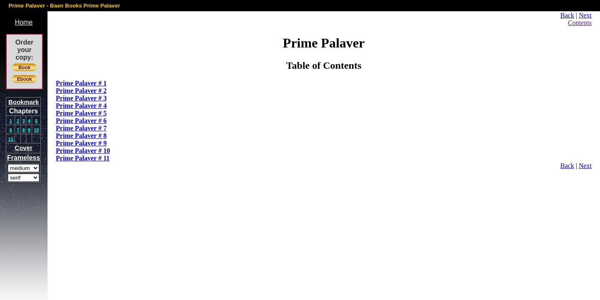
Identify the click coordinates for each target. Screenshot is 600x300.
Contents (580, 22)
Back (567, 15)
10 (36, 130)
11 (10, 139)
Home (24, 22)
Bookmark (23, 101)
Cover (23, 147)
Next (585, 15)
